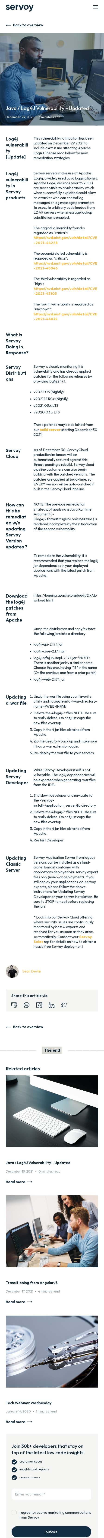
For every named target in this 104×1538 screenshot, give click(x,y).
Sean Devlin (31, 971)
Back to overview (28, 25)
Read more (15, 1181)
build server (50, 429)
